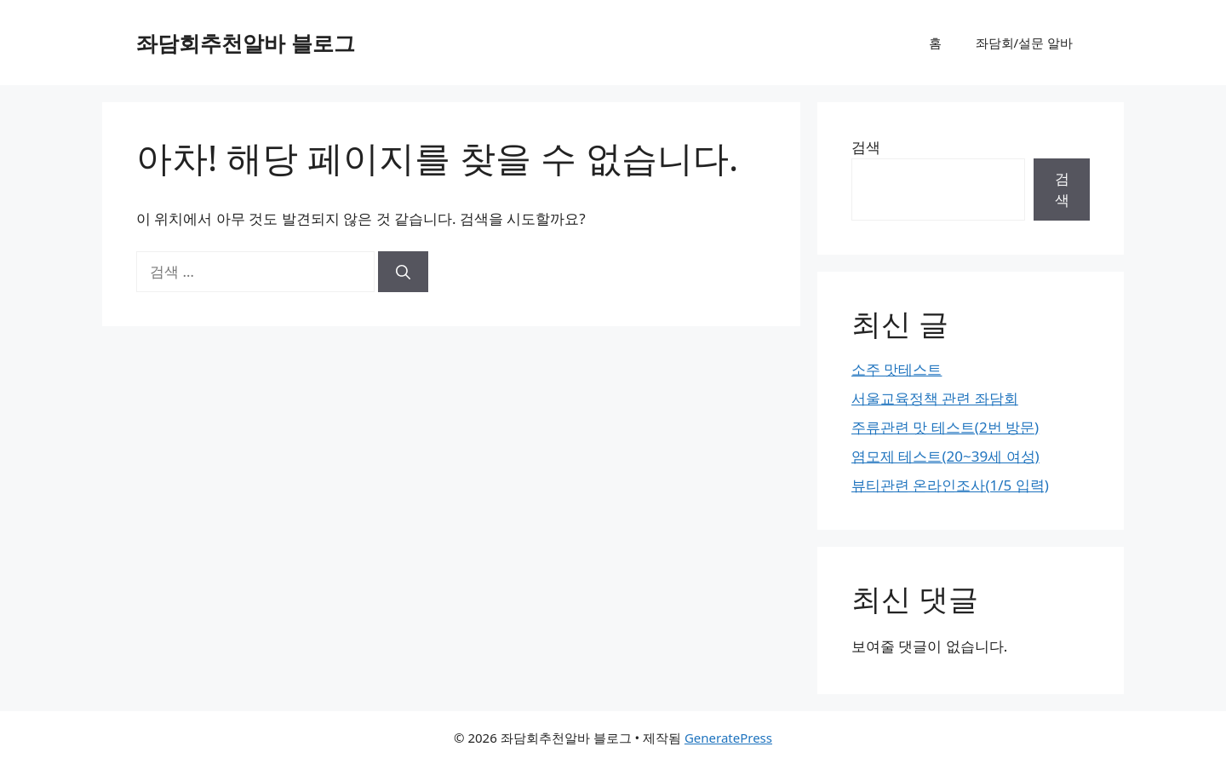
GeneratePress (728, 737)
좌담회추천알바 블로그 (245, 42)
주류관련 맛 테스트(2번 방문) (945, 427)
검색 (865, 147)
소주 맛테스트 (896, 369)
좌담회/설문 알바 (1024, 42)
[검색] (403, 271)
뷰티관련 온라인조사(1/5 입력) (950, 485)
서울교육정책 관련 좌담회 (934, 398)
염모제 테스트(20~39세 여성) (945, 456)
